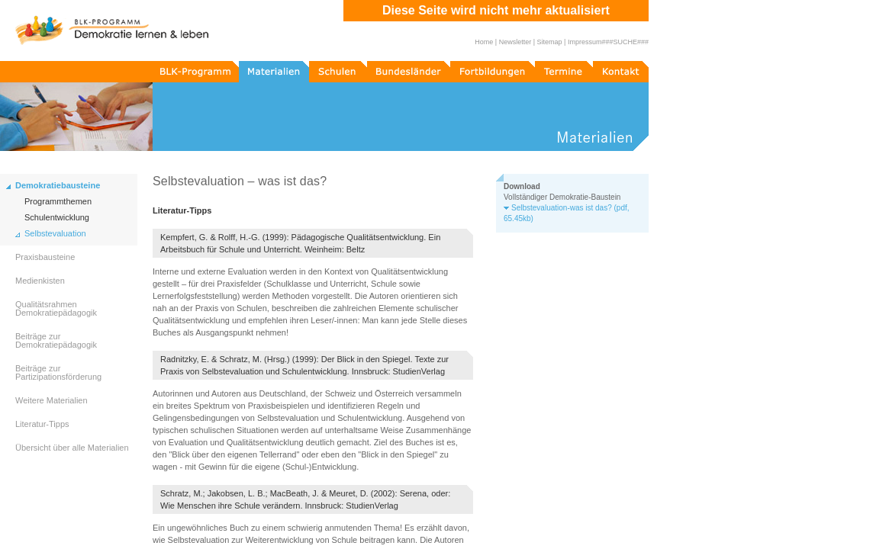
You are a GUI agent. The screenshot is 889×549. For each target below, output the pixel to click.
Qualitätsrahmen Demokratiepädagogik (56, 308)
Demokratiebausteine (57, 185)
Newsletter (515, 42)
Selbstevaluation (55, 234)
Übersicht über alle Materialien (72, 447)
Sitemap (549, 42)
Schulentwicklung (56, 218)
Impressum (585, 42)
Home (484, 42)
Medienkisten (40, 280)
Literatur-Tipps (42, 424)
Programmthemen (58, 201)
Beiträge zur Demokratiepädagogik (56, 340)
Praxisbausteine (45, 257)
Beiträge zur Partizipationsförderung (58, 372)
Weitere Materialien (51, 400)
